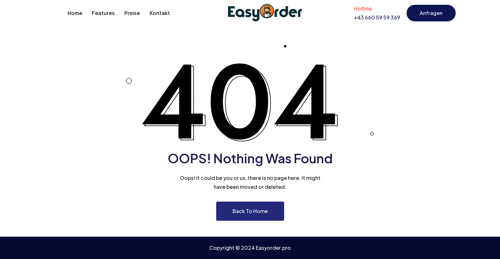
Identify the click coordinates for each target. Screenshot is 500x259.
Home (75, 13)
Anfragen (431, 13)
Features (103, 13)
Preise (132, 13)
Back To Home (250, 211)
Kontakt (160, 13)
